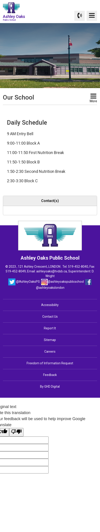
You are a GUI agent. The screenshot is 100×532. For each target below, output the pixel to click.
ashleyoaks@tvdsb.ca (51, 271)
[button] (43, 109)
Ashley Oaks (14, 17)
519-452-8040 (78, 266)
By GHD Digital (50, 386)
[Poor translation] (16, 432)
